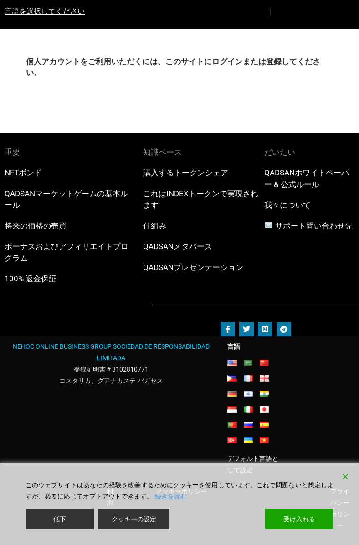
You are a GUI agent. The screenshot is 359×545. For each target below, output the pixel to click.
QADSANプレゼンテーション (193, 267)
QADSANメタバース (177, 246)
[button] (269, 12)
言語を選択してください (45, 11)
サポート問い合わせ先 (314, 225)
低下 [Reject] (59, 518)
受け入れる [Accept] (299, 518)
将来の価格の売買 (36, 225)
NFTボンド (23, 172)
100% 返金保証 (30, 278)
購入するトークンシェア (185, 172)
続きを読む (171, 496)
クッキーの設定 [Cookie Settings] (134, 518)
